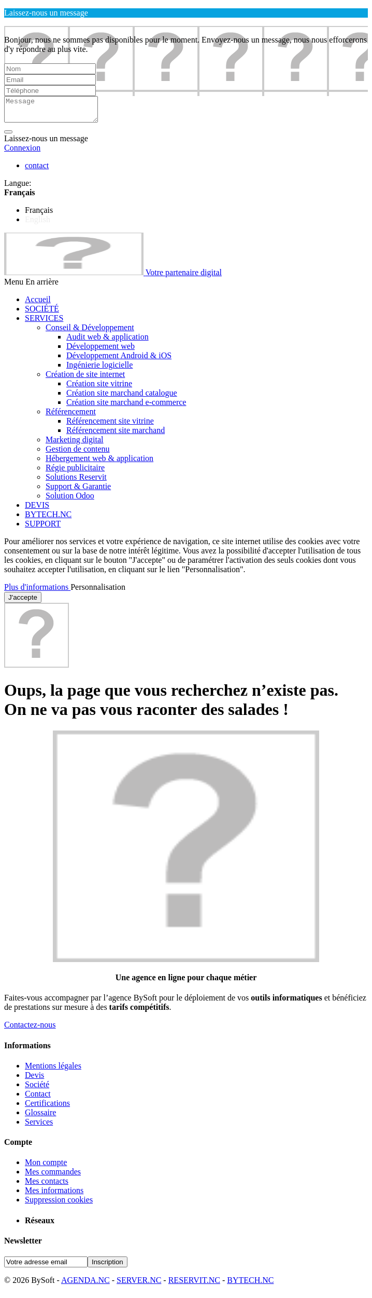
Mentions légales (53, 1070)
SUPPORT (43, 528)
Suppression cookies (59, 1204)
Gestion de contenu (78, 453)
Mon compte (46, 1166)
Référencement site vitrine (110, 425)
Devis (34, 1079)
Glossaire (40, 1117)
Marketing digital (75, 444)
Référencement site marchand (115, 434)
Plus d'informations (37, 591)
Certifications (47, 1107)
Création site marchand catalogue (121, 397)
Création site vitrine (99, 388)
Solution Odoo (70, 500)
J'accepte (22, 602)
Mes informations (54, 1195)
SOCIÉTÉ (42, 313)
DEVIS (37, 509)
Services (39, 1126)
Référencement (71, 416)
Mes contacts (46, 1185)
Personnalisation (97, 591)
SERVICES (44, 322)
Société (37, 1089)
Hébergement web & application (99, 462)
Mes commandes (53, 1176)
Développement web (100, 350)
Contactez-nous (30, 1029)
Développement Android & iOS (118, 360)
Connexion (22, 152)
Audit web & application (107, 341)
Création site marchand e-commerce (126, 406)
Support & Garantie (78, 490)
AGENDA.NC (85, 1284)
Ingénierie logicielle (99, 369)
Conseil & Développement (90, 332)
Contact (38, 1098)
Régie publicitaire (75, 472)
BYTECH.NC (48, 519)
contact (37, 170)
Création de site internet (85, 378)
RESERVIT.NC (194, 1284)
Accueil (38, 304)
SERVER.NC (139, 1284)
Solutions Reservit (76, 481)
